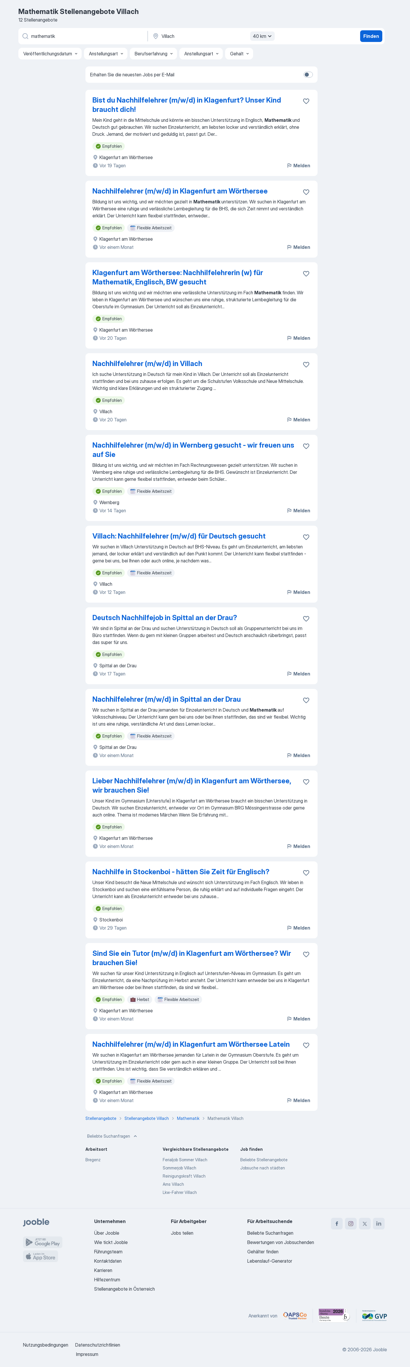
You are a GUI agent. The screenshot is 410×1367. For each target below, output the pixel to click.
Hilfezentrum (107, 1279)
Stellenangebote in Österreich (124, 1289)
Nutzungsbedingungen (45, 1345)
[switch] (308, 75)
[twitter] (365, 1223)
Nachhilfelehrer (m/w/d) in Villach (147, 363)
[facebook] (337, 1223)
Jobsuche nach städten (262, 1167)
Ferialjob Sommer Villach (185, 1159)
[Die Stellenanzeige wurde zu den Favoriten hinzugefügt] (306, 101)
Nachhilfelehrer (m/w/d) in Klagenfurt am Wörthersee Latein (191, 1044)
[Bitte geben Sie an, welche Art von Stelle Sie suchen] (82, 36)
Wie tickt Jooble (111, 1242)
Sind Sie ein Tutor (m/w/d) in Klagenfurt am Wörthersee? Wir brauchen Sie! (191, 958)
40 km (263, 36)
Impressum (87, 1354)
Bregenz (93, 1159)
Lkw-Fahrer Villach (180, 1192)
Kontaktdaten (108, 1261)
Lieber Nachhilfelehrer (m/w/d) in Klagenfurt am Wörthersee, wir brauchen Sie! (191, 785)
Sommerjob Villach (179, 1167)
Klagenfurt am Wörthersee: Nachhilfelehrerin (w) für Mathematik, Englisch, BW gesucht (177, 277)
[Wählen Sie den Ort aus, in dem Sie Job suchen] (213, 36)
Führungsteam (108, 1252)
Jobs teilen (182, 1233)
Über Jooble (106, 1233)
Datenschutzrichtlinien (97, 1345)
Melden (298, 165)
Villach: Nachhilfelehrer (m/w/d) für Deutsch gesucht (179, 536)
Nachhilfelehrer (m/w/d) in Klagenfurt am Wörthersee (180, 191)
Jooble (380, 1349)
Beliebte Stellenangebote (264, 1159)
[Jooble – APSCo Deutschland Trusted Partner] (295, 1316)
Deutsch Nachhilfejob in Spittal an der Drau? (164, 617)
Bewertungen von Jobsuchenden (280, 1242)
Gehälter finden (262, 1252)
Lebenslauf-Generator (269, 1261)
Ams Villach (173, 1184)
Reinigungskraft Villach (184, 1176)
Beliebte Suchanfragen (112, 1136)
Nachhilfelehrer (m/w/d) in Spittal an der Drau (166, 699)
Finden (371, 36)
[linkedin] (379, 1223)
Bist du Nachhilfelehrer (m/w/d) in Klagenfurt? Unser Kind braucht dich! (186, 105)
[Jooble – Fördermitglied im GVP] (374, 1316)
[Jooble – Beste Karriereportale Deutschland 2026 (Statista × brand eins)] (334, 1316)
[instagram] (351, 1223)
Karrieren (103, 1270)
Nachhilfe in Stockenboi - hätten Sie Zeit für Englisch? (180, 872)
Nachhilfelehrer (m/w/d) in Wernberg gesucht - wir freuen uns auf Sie (193, 450)
